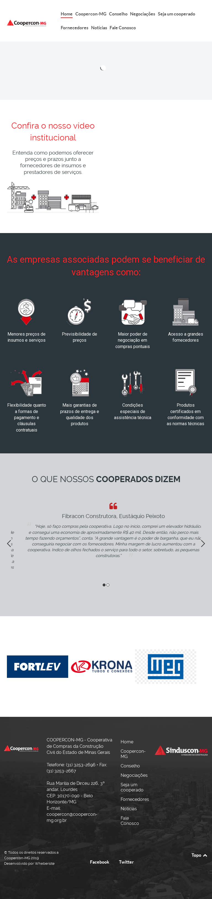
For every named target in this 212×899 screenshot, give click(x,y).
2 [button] (108, 585)
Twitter (126, 861)
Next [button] (203, 543)
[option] (106, 530)
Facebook (99, 861)
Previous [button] (9, 543)
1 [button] (104, 585)
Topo (200, 855)
